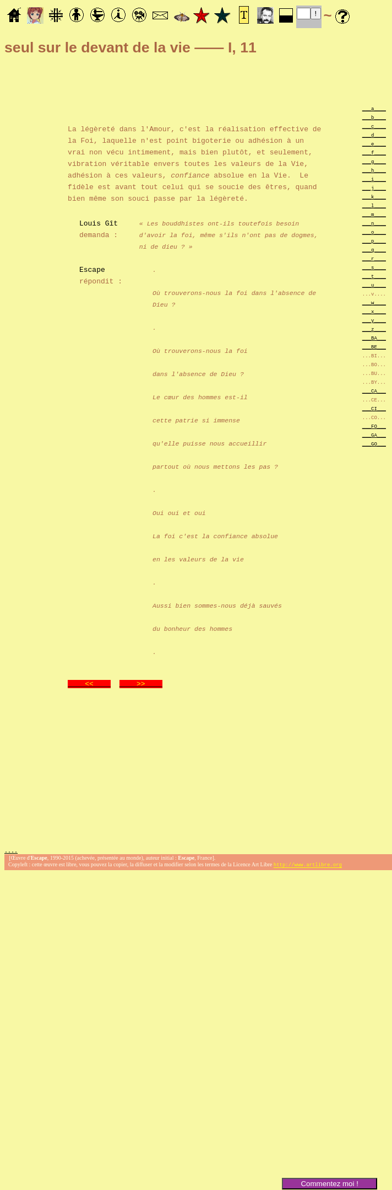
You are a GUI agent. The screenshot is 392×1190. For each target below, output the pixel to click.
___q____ (374, 249)
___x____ (374, 311)
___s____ (374, 267)
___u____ (374, 284)
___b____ (374, 117)
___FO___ (374, 426)
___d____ (374, 134)
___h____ (374, 170)
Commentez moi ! (329, 1184)
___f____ (374, 152)
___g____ (374, 161)
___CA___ (374, 390)
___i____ (374, 179)
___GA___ (374, 434)
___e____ (374, 143)
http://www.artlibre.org (308, 866)
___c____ (374, 126)
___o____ (374, 231)
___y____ (374, 320)
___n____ (374, 223)
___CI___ (374, 408)
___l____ (374, 205)
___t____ (374, 276)
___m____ (374, 214)
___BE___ (374, 346)
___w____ (374, 302)
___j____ (374, 187)
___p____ (374, 240)
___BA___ (374, 337)
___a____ (374, 108)
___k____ (374, 196)
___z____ (374, 329)
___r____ (374, 258)
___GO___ (374, 443)
